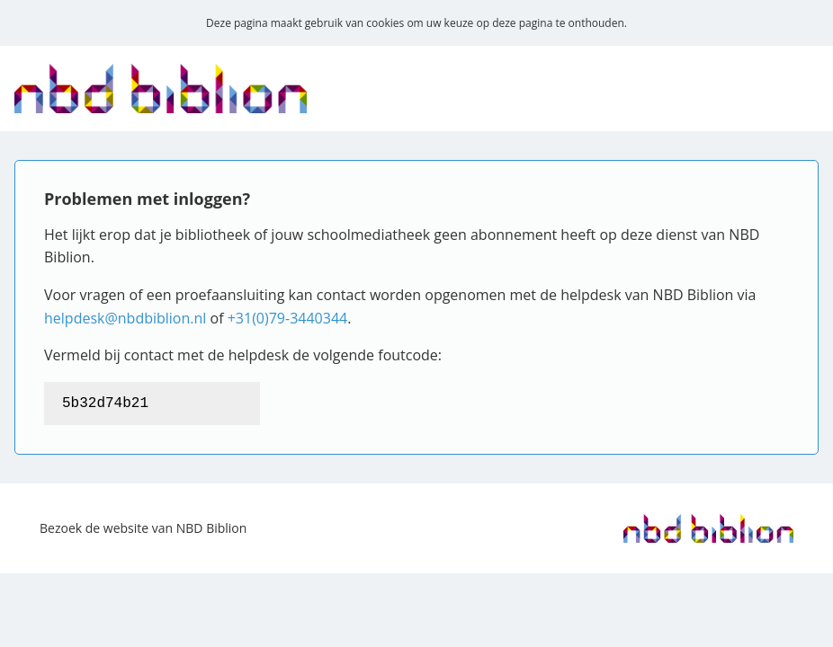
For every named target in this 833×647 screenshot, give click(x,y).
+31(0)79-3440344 (288, 318)
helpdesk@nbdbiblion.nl (125, 318)
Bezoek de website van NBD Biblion (143, 527)
